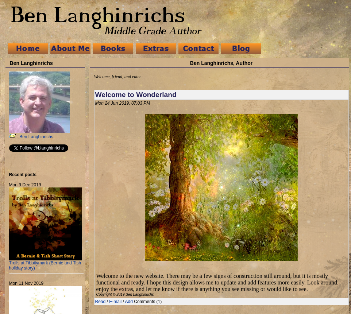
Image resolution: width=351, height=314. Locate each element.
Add (129, 301)
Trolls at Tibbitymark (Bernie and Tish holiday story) (45, 263)
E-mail (115, 301)
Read (100, 301)
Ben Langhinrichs (36, 136)
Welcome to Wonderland (136, 94)
